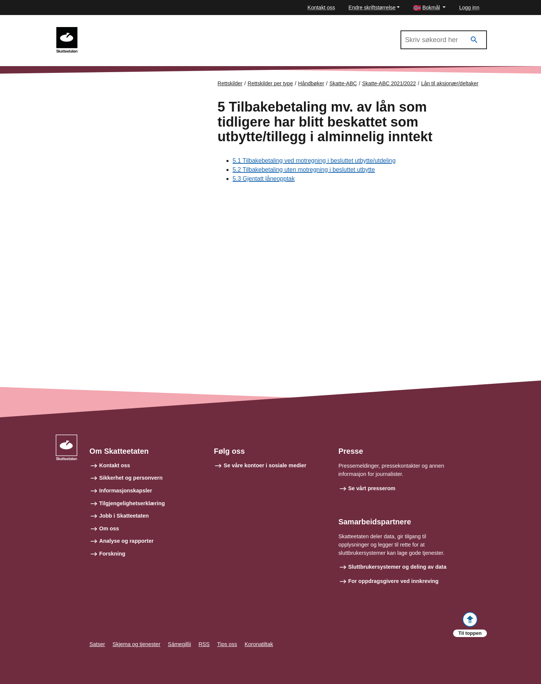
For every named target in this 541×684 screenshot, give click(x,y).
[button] (429, 8)
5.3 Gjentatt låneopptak (264, 178)
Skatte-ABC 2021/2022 (117, 30)
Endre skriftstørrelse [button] (372, 8)
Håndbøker (311, 83)
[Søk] (474, 40)
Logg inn (469, 8)
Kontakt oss (321, 8)
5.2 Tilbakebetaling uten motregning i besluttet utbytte (304, 169)
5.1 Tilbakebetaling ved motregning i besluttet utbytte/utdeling (314, 160)
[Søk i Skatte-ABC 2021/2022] (443, 39)
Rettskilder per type (270, 83)
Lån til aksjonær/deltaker (450, 83)
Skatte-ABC (343, 83)
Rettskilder (230, 83)
